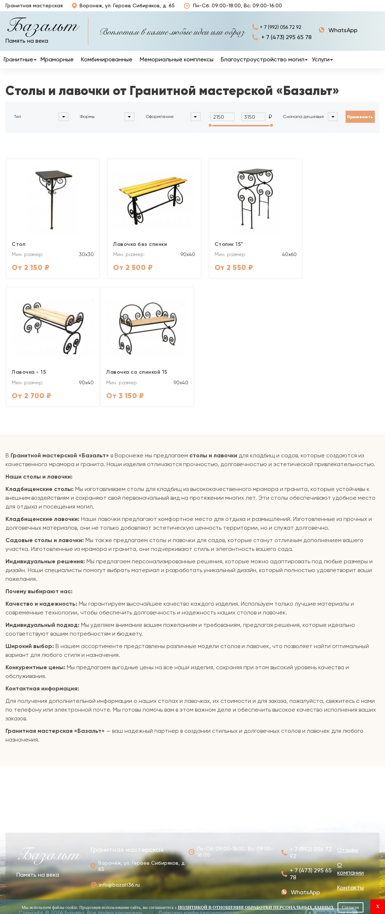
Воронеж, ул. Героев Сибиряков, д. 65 (119, 9)
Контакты (368, 9)
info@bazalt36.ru (119, 878)
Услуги (321, 67)
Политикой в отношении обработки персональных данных (256, 907)
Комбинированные (106, 67)
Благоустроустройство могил (262, 67)
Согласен (350, 907)
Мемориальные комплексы (176, 67)
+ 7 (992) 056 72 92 (286, 34)
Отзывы (274, 9)
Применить (360, 124)
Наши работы (298, 9)
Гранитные (18, 67)
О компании (336, 9)
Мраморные (57, 67)
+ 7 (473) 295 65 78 (286, 45)
